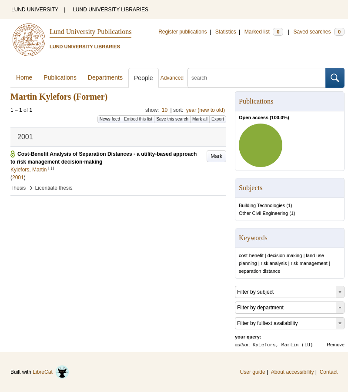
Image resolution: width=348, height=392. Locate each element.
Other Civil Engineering (263, 213)
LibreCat (51, 372)
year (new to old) (205, 110)
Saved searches (319, 32)
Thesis (18, 188)
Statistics (225, 32)
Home (24, 77)
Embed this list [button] (138, 119)
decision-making (285, 255)
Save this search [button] (172, 119)
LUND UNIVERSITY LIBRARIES (110, 10)
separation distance (259, 271)
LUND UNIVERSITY (34, 10)
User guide (252, 372)
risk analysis (274, 263)
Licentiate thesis (53, 188)
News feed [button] (110, 119)
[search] (256, 78)
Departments (105, 77)
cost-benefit (251, 255)
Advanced (172, 78)
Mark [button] (216, 156)
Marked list (263, 32)
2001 (18, 177)
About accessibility (292, 372)
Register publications (182, 32)
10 (164, 110)
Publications (60, 77)
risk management (309, 263)
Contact (329, 372)
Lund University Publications (90, 31)
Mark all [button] (199, 119)
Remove (336, 344)
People (143, 77)
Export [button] (217, 119)
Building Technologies (262, 205)
